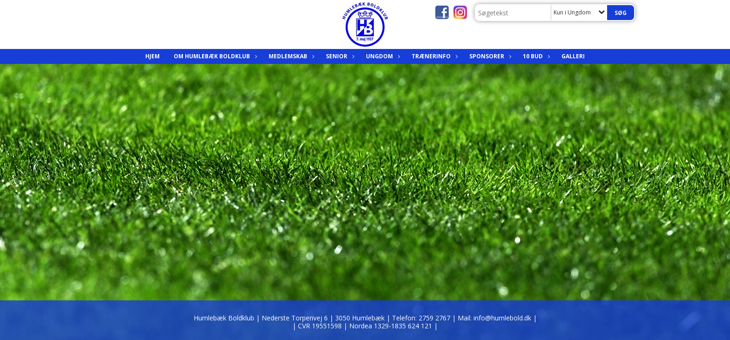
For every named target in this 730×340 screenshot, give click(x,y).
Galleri (573, 56)
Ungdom (382, 56)
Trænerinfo (433, 56)
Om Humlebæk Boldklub (214, 56)
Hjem (152, 56)
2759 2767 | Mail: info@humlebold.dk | (478, 317)
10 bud (535, 56)
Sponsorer (489, 56)
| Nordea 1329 (391, 325)
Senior (339, 56)
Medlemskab (290, 56)
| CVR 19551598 (318, 325)
